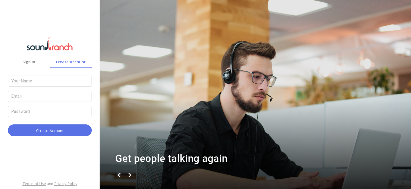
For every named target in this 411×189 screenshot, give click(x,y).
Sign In (29, 61)
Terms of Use (34, 183)
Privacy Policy (65, 183)
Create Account (71, 61)
